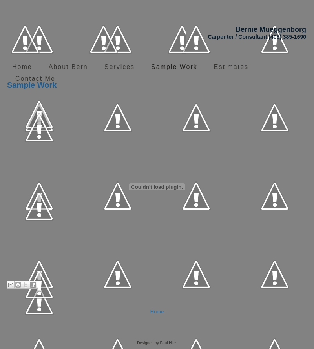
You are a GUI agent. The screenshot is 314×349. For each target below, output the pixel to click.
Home (157, 312)
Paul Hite (168, 343)
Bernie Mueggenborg (271, 29)
